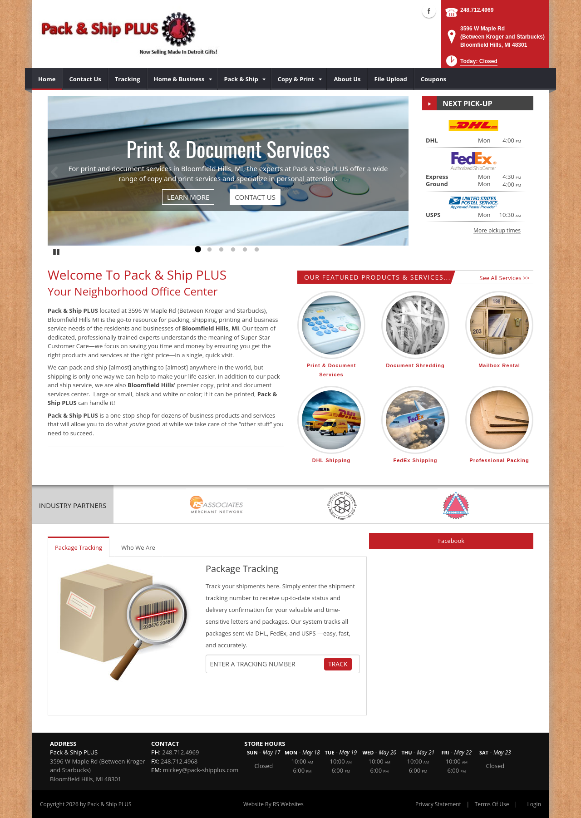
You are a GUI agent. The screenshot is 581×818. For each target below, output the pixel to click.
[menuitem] (47, 79)
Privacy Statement (438, 804)
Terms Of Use (492, 804)
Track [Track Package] (338, 664)
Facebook (451, 541)
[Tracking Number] (267, 664)
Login (534, 804)
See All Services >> (504, 278)
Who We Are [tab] (138, 547)
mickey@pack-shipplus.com (201, 770)
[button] (470, 64)
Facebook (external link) (429, 11)
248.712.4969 (476, 10)
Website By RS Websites (273, 804)
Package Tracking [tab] (78, 547)
